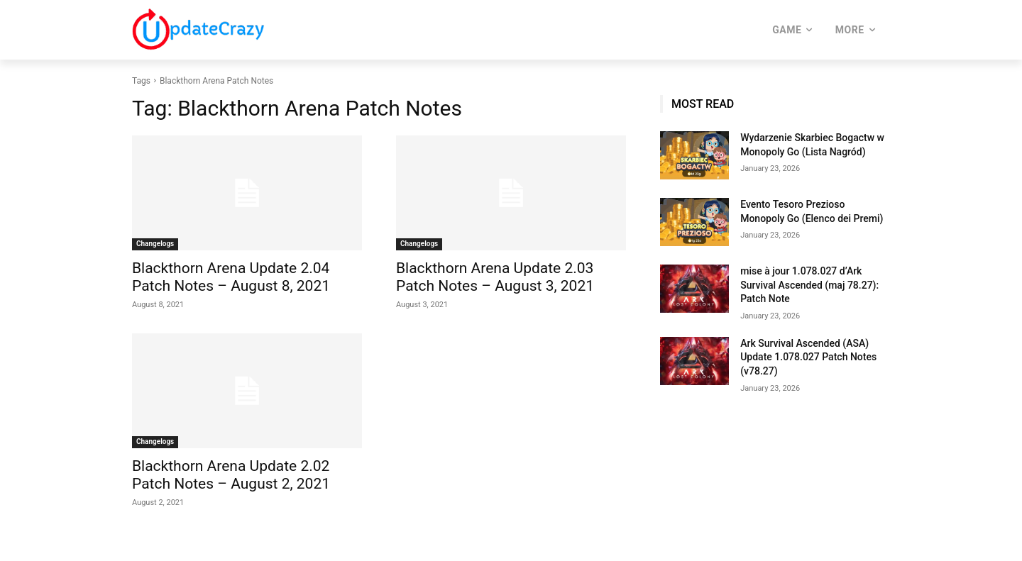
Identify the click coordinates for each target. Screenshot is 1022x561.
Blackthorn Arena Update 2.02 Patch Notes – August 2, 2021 (231, 474)
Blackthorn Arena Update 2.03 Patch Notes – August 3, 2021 (495, 277)
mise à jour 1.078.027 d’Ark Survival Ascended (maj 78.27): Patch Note (809, 284)
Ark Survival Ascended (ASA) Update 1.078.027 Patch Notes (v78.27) (808, 357)
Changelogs (155, 244)
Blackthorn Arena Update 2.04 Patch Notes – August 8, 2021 (231, 277)
